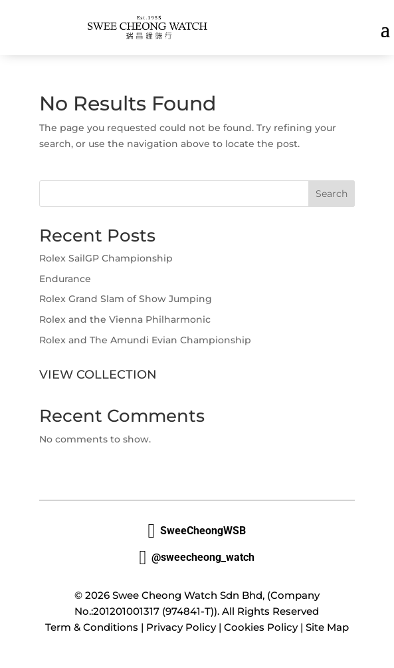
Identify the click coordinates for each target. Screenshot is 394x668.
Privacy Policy (181, 627)
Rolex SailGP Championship (106, 258)
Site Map (327, 627)
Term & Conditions (91, 627)
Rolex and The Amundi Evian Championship (145, 340)
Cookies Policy (261, 627)
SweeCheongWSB (197, 531)
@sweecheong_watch (197, 558)
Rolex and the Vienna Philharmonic (125, 319)
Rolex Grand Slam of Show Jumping (125, 299)
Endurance (65, 279)
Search (331, 194)
